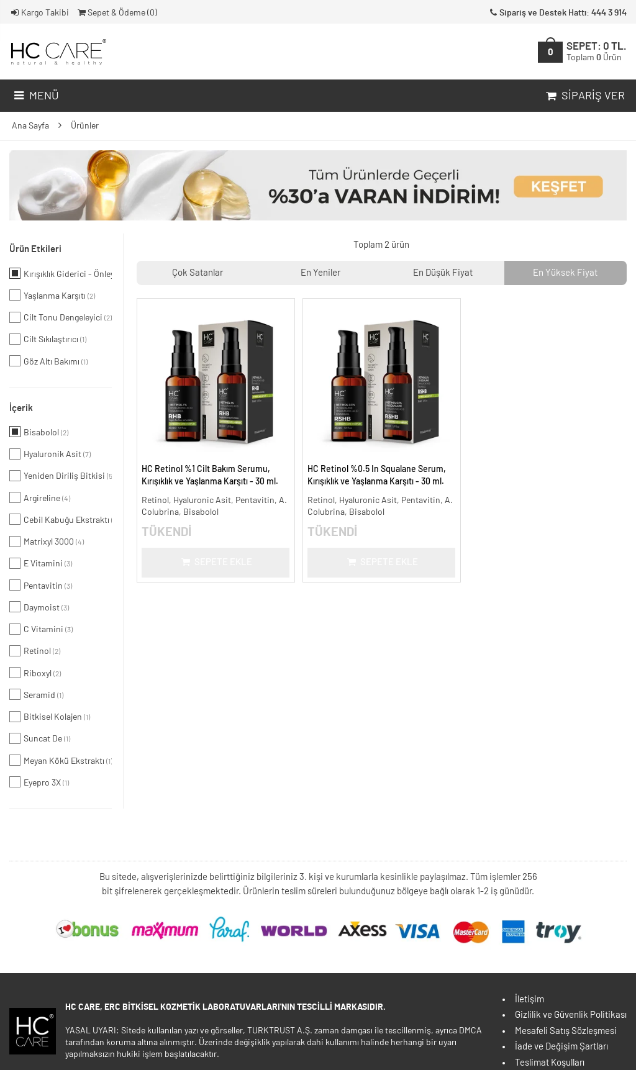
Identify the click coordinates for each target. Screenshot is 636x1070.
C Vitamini (41, 629)
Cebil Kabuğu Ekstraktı (60, 519)
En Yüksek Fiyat (565, 273)
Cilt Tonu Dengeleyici (60, 317)
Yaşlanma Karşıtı (52, 295)
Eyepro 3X (39, 781)
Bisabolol (38, 431)
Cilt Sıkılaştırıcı (47, 339)
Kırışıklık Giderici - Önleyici (60, 273)
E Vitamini (40, 563)
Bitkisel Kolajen (49, 716)
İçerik (21, 408)
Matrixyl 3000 (46, 541)
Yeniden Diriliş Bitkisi (60, 475)
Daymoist (39, 606)
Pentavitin (40, 585)
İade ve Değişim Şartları (561, 1046)
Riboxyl (35, 672)
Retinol (34, 650)
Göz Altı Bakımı (48, 360)
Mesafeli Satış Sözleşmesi (566, 1031)
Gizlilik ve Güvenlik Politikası (571, 1015)
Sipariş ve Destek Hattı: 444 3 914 (557, 13)
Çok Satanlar (197, 273)
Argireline (39, 497)
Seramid (36, 694)
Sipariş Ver (584, 96)
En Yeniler (320, 273)
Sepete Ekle (215, 562)
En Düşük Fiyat (443, 273)
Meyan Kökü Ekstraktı (60, 760)
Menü (35, 96)
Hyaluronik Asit (50, 454)
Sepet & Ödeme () (116, 13)
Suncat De (39, 738)
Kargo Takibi (39, 13)
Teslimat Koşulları (549, 1063)
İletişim (529, 999)
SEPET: (596, 52)
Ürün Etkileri (35, 249)
